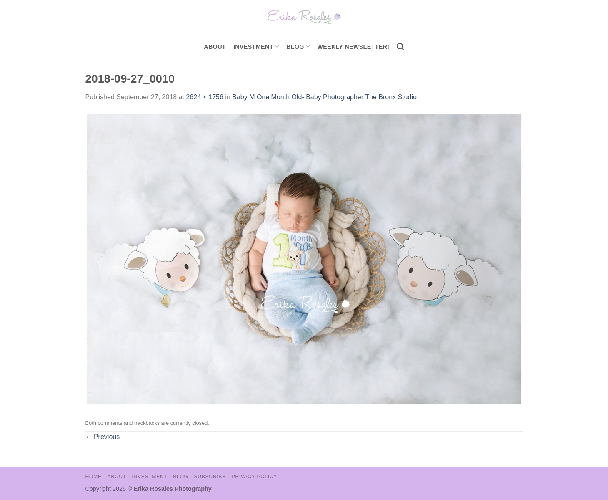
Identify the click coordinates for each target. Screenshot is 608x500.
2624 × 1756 (204, 97)
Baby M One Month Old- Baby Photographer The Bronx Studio (324, 97)
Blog (298, 47)
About (215, 46)
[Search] (400, 47)
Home (93, 477)
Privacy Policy (254, 477)
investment (256, 47)
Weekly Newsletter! (353, 46)
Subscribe (209, 477)
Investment (149, 477)
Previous (102, 436)
